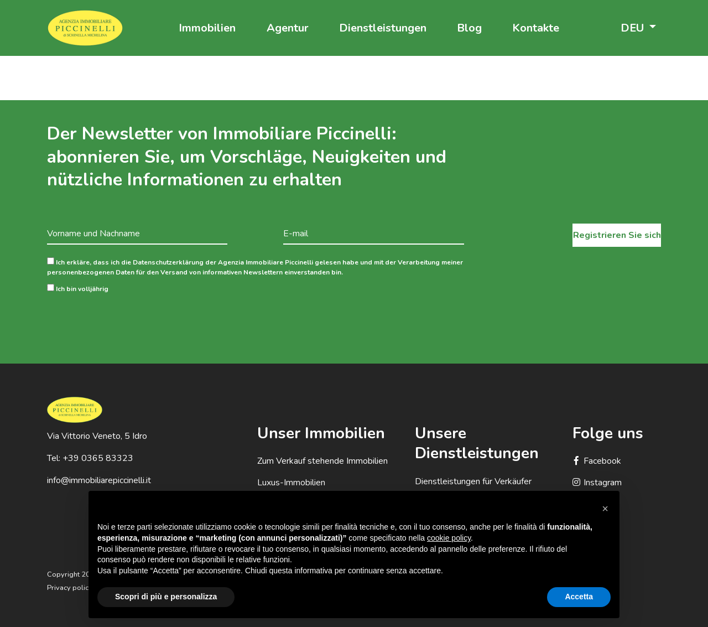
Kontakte (535, 27)
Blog (469, 27)
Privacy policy (69, 588)
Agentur (288, 27)
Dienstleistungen (382, 27)
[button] (605, 508)
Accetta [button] (579, 596)
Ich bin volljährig (77, 288)
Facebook (596, 461)
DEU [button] (634, 27)
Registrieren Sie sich (617, 235)
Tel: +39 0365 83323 (90, 458)
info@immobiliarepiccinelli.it (99, 480)
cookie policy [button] (449, 537)
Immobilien (207, 27)
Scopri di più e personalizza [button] (166, 596)
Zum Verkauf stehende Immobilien (322, 461)
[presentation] (131, 319)
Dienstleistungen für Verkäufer (473, 481)
